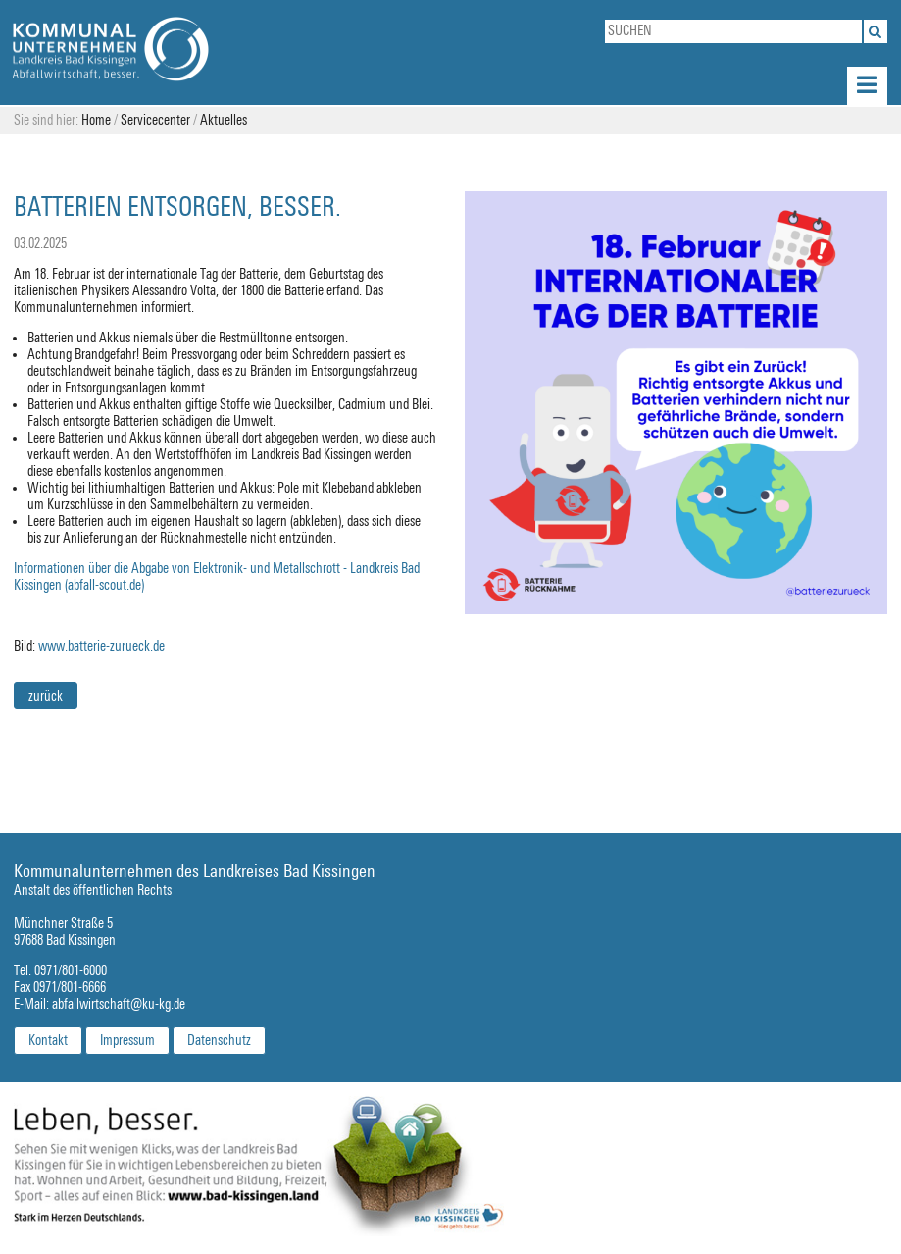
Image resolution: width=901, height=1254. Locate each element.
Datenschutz (219, 1040)
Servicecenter (155, 120)
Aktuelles (223, 120)
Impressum (127, 1040)
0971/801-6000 (70, 971)
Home (96, 120)
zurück (45, 696)
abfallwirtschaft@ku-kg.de (118, 1004)
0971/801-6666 (69, 987)
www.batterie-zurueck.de (101, 646)
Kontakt (48, 1040)
